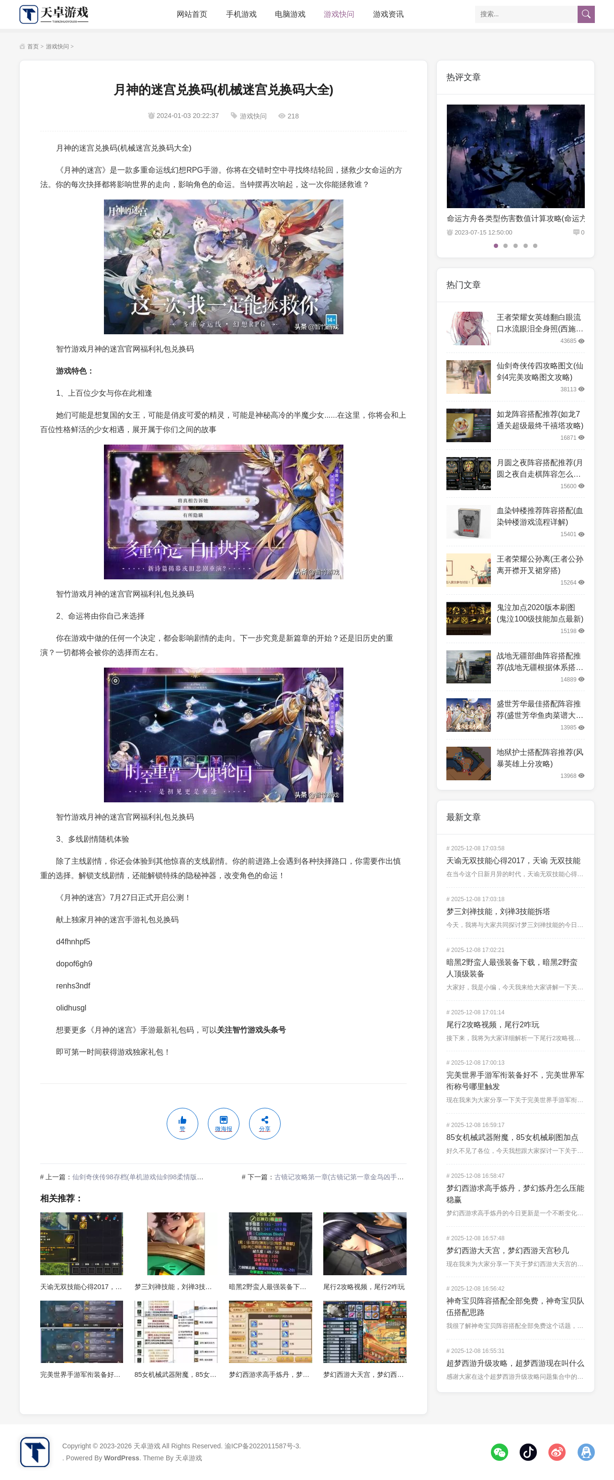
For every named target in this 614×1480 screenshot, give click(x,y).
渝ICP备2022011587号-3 (262, 1446)
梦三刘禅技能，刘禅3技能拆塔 (180, 1287)
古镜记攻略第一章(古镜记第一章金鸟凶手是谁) (343, 1177)
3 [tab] (515, 246)
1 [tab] (496, 246)
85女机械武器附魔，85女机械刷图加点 (192, 1374)
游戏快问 (339, 14)
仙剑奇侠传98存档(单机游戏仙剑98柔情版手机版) (145, 1177)
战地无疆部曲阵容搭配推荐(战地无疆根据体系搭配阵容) (540, 667)
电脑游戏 (290, 14)
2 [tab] (505, 246)
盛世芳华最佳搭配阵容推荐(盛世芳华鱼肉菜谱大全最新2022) (540, 715)
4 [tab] (525, 246)
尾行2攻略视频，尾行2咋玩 (364, 1287)
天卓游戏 (62, 14)
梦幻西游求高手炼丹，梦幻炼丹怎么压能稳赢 (296, 1374)
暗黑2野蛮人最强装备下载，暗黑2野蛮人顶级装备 (303, 1287)
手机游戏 (241, 14)
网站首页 (192, 14)
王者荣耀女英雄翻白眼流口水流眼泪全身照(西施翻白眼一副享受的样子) (540, 328)
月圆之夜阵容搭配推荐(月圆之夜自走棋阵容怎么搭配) (540, 474)
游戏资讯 (388, 14)
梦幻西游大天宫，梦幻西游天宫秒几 (377, 1374)
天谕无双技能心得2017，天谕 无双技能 (99, 1287)
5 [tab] (535, 246)
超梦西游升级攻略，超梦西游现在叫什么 (515, 1363)
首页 (29, 46)
